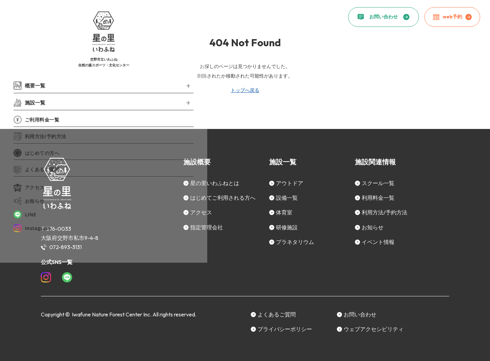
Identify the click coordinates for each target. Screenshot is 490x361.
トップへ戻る (245, 90)
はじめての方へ (36, 152)
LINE (25, 214)
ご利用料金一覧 (36, 119)
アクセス (29, 187)
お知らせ (29, 200)
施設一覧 (29, 102)
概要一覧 (29, 85)
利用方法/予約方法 (40, 136)
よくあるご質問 (36, 169)
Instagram (32, 227)
